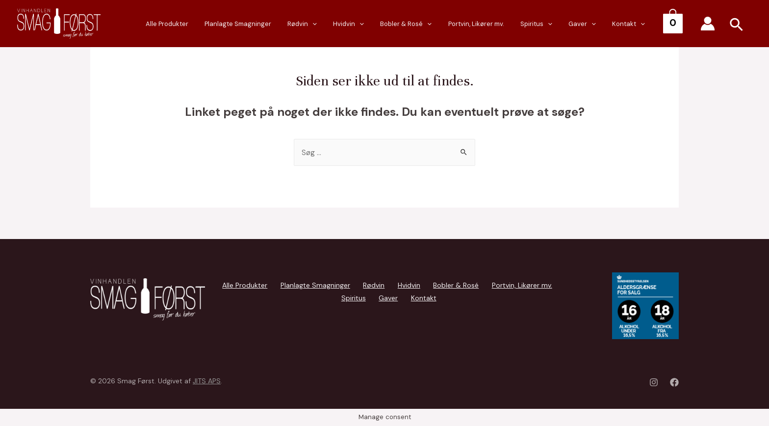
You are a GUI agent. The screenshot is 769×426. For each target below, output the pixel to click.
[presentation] (360, 24)
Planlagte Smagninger (292, 24)
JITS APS (207, 380)
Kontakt (637, 24)
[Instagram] (653, 382)
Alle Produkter (227, 24)
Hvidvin (390, 24)
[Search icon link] (737, 26)
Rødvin (350, 24)
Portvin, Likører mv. (505, 24)
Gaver (598, 24)
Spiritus (558, 24)
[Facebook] (674, 382)
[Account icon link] (707, 23)
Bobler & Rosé (441, 24)
